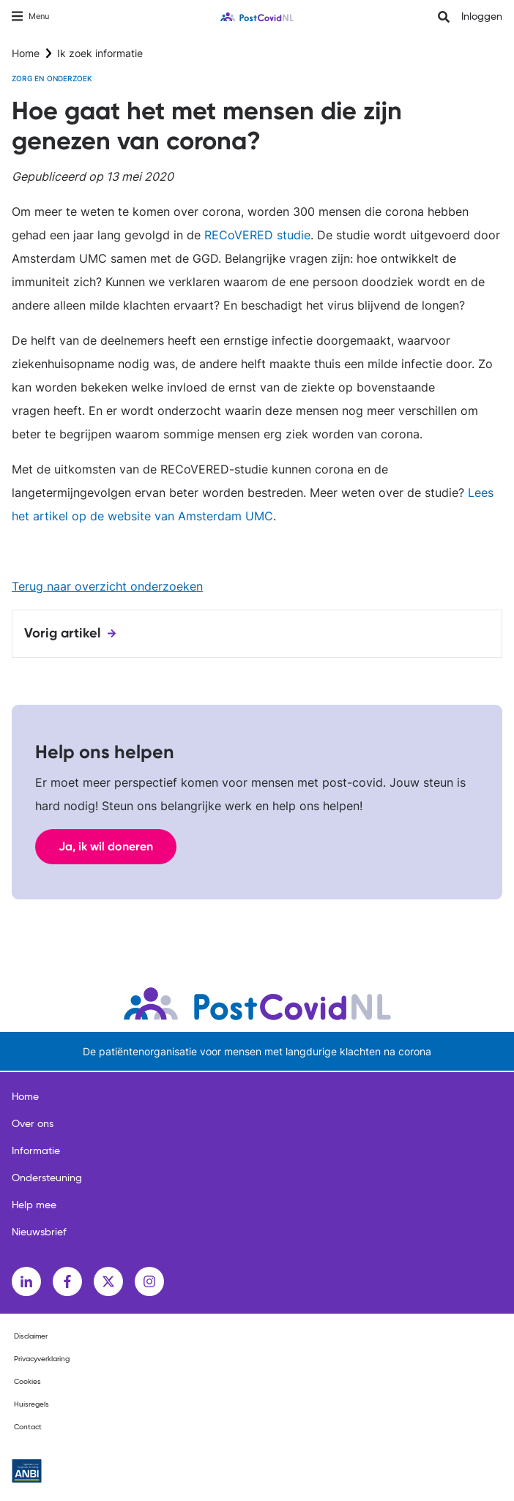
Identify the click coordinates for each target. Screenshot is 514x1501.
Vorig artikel (62, 633)
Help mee (34, 1205)
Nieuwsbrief (39, 1232)
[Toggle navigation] (30, 16)
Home (26, 53)
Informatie (36, 1151)
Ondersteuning (47, 1178)
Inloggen (481, 17)
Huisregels (31, 1404)
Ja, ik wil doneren (106, 846)
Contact (28, 1427)
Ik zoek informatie (100, 53)
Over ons (32, 1124)
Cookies (27, 1381)
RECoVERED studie (257, 235)
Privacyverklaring (42, 1359)
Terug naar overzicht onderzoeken (107, 586)
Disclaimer (31, 1336)
